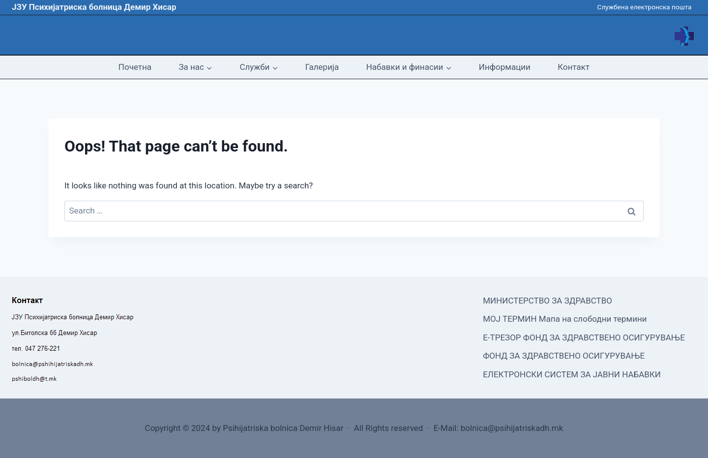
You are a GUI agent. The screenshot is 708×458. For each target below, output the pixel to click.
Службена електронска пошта (644, 7)
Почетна (134, 67)
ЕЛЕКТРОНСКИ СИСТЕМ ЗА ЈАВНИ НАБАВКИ (572, 374)
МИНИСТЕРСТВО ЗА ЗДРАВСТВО (547, 300)
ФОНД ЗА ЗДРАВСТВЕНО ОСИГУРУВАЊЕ (564, 356)
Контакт (574, 67)
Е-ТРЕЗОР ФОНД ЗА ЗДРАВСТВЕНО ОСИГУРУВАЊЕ (584, 337)
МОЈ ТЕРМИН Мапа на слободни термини (565, 319)
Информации (505, 67)
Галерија (322, 67)
